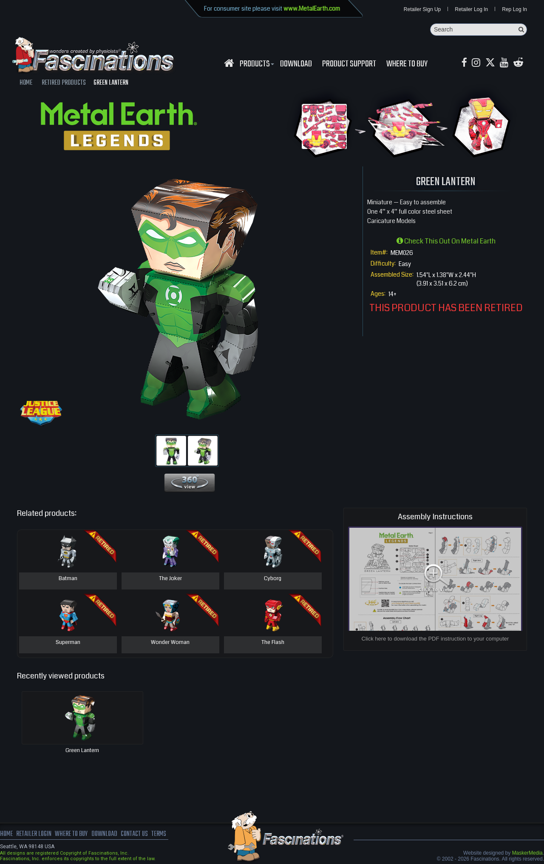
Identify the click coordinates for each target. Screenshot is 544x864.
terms (160, 834)
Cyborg (272, 578)
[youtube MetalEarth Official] (505, 63)
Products (256, 64)
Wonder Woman (170, 642)
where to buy (71, 834)
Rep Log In (514, 9)
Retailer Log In (471, 9)
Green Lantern (82, 750)
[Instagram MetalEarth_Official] (476, 63)
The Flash (272, 642)
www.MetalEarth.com (311, 8)
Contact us (135, 834)
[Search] (478, 29)
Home (6, 834)
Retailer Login (33, 834)
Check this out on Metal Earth (446, 241)
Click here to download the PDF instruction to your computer (435, 638)
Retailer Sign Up (422, 9)
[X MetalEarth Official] (491, 63)
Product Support (349, 64)
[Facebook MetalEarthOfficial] (464, 63)
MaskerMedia (527, 853)
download (296, 64)
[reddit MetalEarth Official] (519, 63)
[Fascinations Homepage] (229, 63)
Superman (68, 642)
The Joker (170, 578)
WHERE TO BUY (407, 64)
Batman (68, 578)
